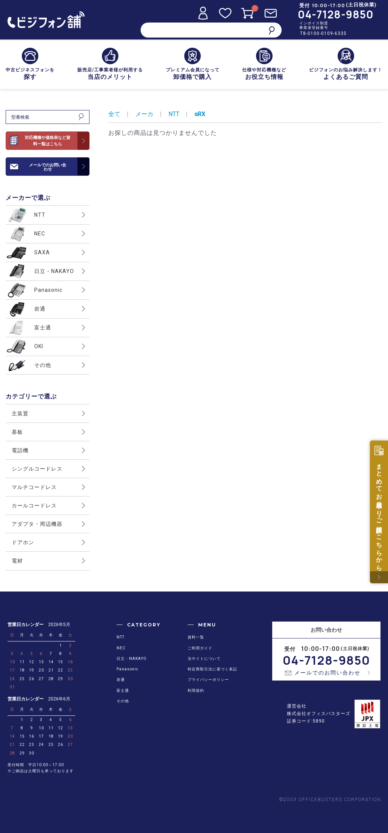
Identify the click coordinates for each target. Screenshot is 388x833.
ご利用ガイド (200, 648)
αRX (199, 114)
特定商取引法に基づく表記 (212, 669)
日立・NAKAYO (132, 658)
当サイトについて (204, 658)
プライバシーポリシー (208, 680)
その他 (123, 701)
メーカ (144, 114)
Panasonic (127, 669)
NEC (121, 648)
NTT (173, 114)
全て (114, 114)
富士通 (123, 690)
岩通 (121, 680)
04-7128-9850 (336, 14)
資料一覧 (196, 637)
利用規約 (196, 690)
